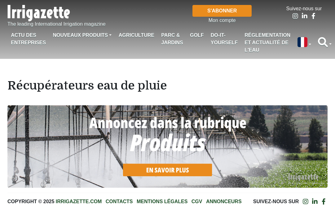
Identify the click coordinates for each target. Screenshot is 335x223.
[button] (304, 43)
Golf (197, 35)
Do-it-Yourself (224, 39)
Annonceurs (224, 201)
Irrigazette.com (79, 201)
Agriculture (136, 35)
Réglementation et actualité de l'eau (267, 43)
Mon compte (222, 20)
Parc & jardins (172, 39)
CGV (197, 201)
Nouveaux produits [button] (80, 35)
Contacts (119, 201)
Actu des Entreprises (28, 39)
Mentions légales (162, 201)
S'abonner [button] (222, 10)
